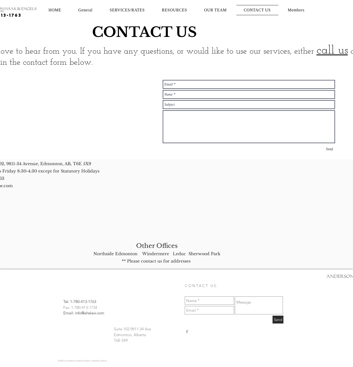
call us (332, 51)
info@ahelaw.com (89, 313)
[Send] (329, 149)
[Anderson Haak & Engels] (187, 331)
